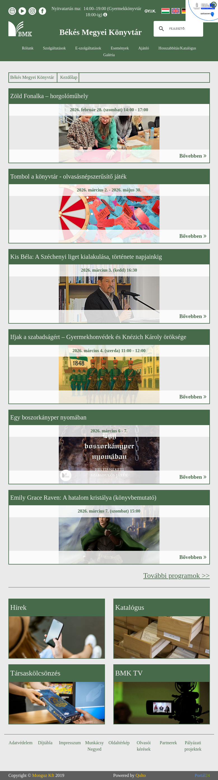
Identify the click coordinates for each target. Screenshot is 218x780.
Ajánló (143, 48)
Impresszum (70, 742)
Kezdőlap (68, 77)
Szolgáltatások (54, 48)
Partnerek (168, 742)
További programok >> (176, 576)
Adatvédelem (20, 742)
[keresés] (177, 28)
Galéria (109, 55)
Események (120, 48)
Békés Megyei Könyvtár (32, 77)
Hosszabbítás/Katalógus (177, 48)
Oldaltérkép (119, 742)
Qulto (141, 775)
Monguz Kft (43, 775)
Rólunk (27, 48)
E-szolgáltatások (88, 48)
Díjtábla (45, 742)
